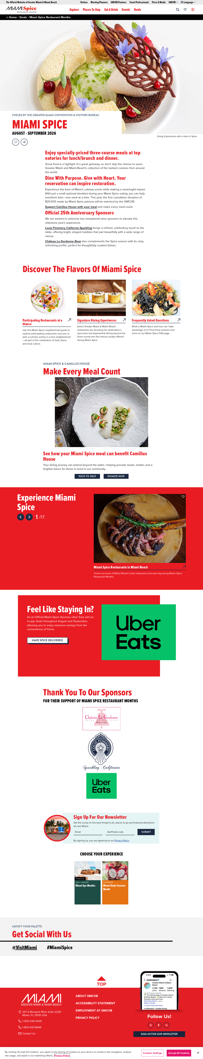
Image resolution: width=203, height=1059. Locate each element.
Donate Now (116, 476)
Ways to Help (87, 476)
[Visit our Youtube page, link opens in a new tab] (166, 1024)
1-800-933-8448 (31, 1026)
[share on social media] (24, 142)
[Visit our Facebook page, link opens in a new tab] (159, 1024)
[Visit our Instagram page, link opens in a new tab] (151, 1024)
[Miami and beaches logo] (41, 999)
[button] (177, 9)
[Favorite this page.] (15, 142)
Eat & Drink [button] (111, 9)
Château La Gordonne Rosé (63, 241)
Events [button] (126, 9)
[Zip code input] (120, 832)
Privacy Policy (122, 840)
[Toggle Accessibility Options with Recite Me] (193, 9)
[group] (88, 882)
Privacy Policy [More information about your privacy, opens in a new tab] (62, 1055)
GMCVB (173, 2)
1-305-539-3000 (32, 1020)
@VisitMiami (24, 947)
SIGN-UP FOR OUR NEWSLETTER (159, 1033)
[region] (101, 1053)
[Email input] (88, 832)
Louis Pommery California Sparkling (68, 228)
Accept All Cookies (178, 1053)
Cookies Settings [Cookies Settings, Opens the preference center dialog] (152, 1053)
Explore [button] (74, 9)
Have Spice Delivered (47, 640)
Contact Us (28, 1032)
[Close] (198, 1052)
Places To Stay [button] (91, 9)
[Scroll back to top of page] (101, 981)
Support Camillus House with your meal (71, 207)
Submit (146, 832)
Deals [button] (137, 9)
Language (188, 2)
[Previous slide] (20, 517)
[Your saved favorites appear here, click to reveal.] (185, 9)
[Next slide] (29, 517)
